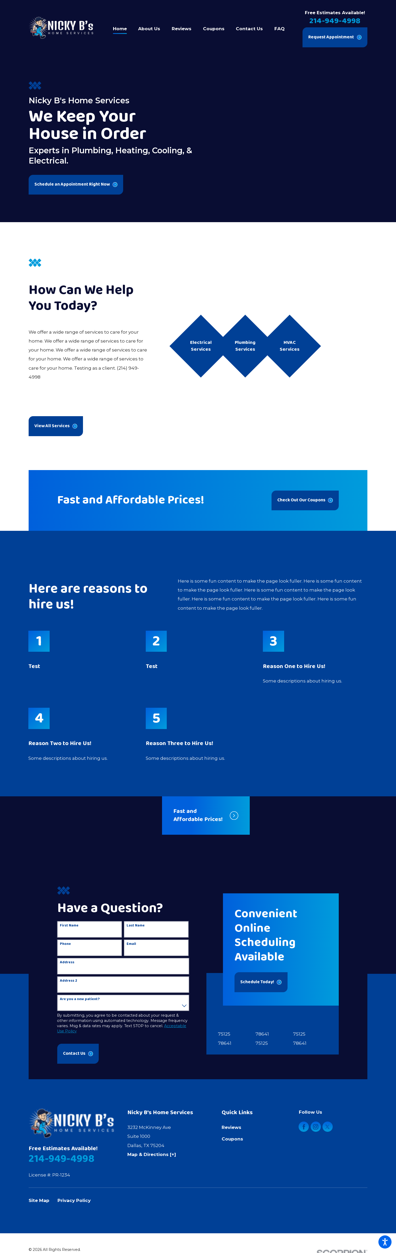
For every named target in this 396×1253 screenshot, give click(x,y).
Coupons (232, 1139)
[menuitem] (123, 28)
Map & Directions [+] (151, 1154)
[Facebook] (304, 1127)
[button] (385, 1242)
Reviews (231, 1127)
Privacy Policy (74, 1200)
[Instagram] (316, 1127)
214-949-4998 (334, 21)
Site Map (39, 1200)
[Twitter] (327, 1127)
